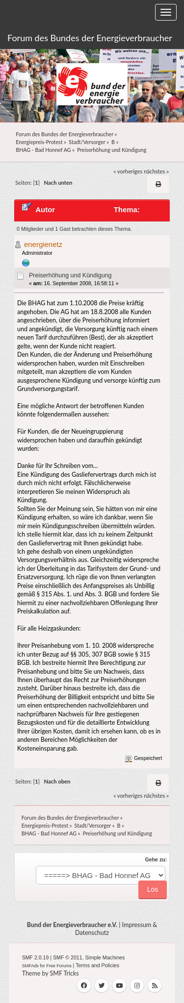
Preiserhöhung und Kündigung (70, 275)
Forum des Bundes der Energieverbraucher (89, 37)
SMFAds (30, 965)
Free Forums (59, 965)
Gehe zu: (156, 859)
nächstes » (156, 171)
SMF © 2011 (67, 957)
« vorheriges (127, 171)
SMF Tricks (64, 973)
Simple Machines (105, 957)
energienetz (43, 244)
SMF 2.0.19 (35, 957)
